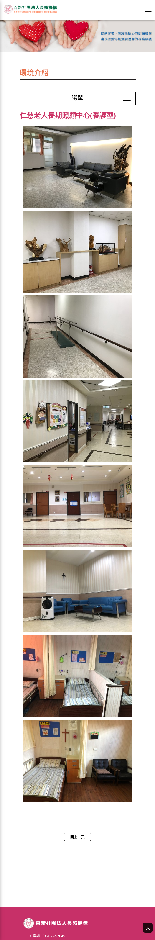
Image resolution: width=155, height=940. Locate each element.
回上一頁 (77, 837)
